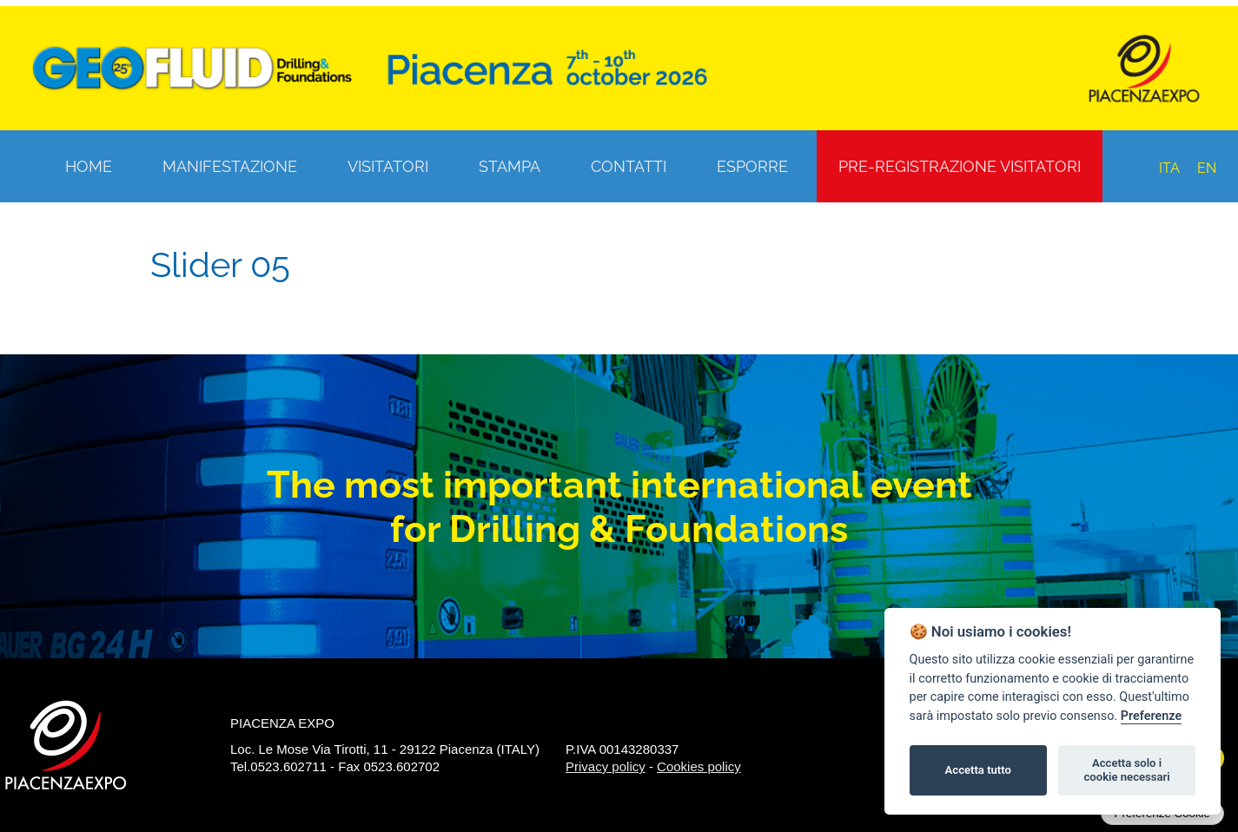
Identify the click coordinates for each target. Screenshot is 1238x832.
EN (1206, 168)
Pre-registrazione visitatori (959, 166)
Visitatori (388, 166)
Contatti (628, 166)
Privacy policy (605, 766)
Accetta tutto (978, 769)
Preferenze (1151, 716)
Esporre (752, 166)
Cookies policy (699, 766)
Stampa (509, 166)
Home (88, 166)
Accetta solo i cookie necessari (1126, 769)
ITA (1169, 168)
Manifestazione (229, 166)
